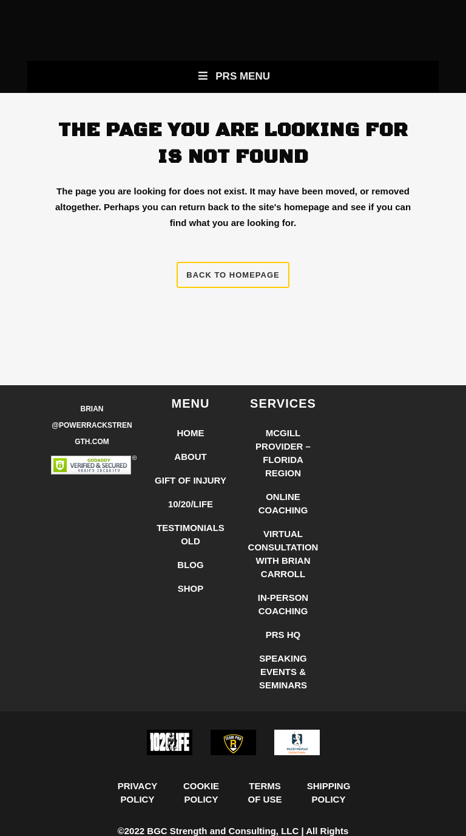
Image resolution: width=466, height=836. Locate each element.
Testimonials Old (191, 534)
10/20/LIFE (190, 504)
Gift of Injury (190, 480)
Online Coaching (283, 503)
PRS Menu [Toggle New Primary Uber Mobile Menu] (233, 76)
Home (190, 433)
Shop (191, 588)
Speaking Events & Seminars (283, 671)
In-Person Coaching (283, 604)
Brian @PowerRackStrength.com (92, 425)
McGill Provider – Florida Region (283, 453)
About (190, 456)
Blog (190, 565)
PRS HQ (283, 634)
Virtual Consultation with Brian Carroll (283, 554)
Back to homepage (232, 274)
